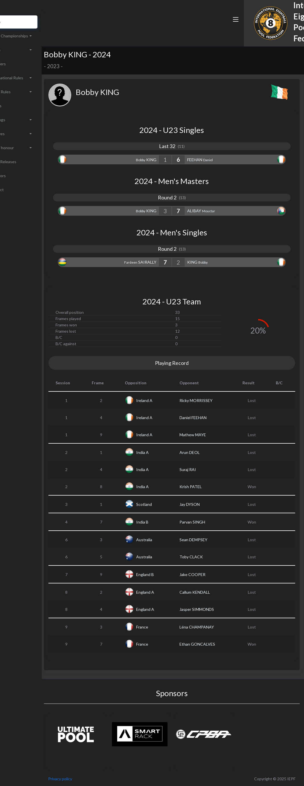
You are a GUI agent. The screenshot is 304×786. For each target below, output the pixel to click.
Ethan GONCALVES (213, 644)
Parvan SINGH (208, 522)
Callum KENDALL (210, 592)
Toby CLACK (207, 556)
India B (165, 522)
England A (168, 592)
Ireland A (167, 400)
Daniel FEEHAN (209, 417)
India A (165, 452)
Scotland (167, 504)
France (165, 627)
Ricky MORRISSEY (211, 400)
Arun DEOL (205, 452)
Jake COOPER (208, 574)
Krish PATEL (206, 486)
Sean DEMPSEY (209, 539)
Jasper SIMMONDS (212, 609)
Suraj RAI (203, 469)
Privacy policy (92, 778)
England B (168, 574)
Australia (167, 539)
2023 (85, 66)
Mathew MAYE (208, 434)
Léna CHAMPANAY (212, 627)
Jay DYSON (205, 504)
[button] (218, 29)
